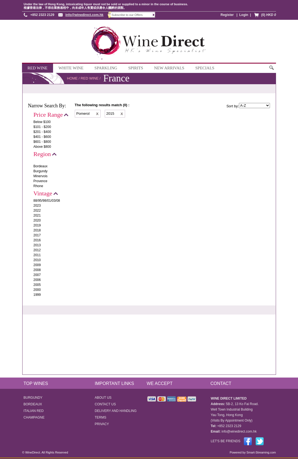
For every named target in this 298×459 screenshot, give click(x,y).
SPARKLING (106, 68)
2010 (37, 260)
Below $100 (42, 122)
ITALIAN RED (34, 411)
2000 (37, 290)
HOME (72, 78)
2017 (37, 235)
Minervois (41, 176)
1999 (37, 295)
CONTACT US (105, 404)
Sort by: (233, 106)
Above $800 (42, 147)
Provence (41, 181)
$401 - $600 (42, 137)
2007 (37, 275)
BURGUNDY (33, 398)
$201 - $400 (42, 132)
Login (243, 15)
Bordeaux (41, 166)
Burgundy (41, 171)
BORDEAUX (33, 404)
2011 (37, 255)
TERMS (100, 417)
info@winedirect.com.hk (84, 15)
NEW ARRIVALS (169, 68)
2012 (37, 250)
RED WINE (37, 68)
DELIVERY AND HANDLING (116, 411)
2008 (37, 270)
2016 (37, 240)
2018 (37, 230)
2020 (37, 220)
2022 (37, 210)
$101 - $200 (42, 127)
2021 (37, 215)
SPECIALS (204, 68)
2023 (37, 205)
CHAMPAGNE (34, 417)
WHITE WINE (71, 68)
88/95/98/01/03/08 (47, 201)
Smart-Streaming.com (260, 452)
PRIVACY (102, 424)
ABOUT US (103, 398)
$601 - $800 (42, 142)
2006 (37, 280)
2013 (37, 245)
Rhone (38, 186)
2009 (37, 265)
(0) (268, 15)
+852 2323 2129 (42, 15)
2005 (37, 285)
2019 (37, 225)
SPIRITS (135, 68)
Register (227, 15)
